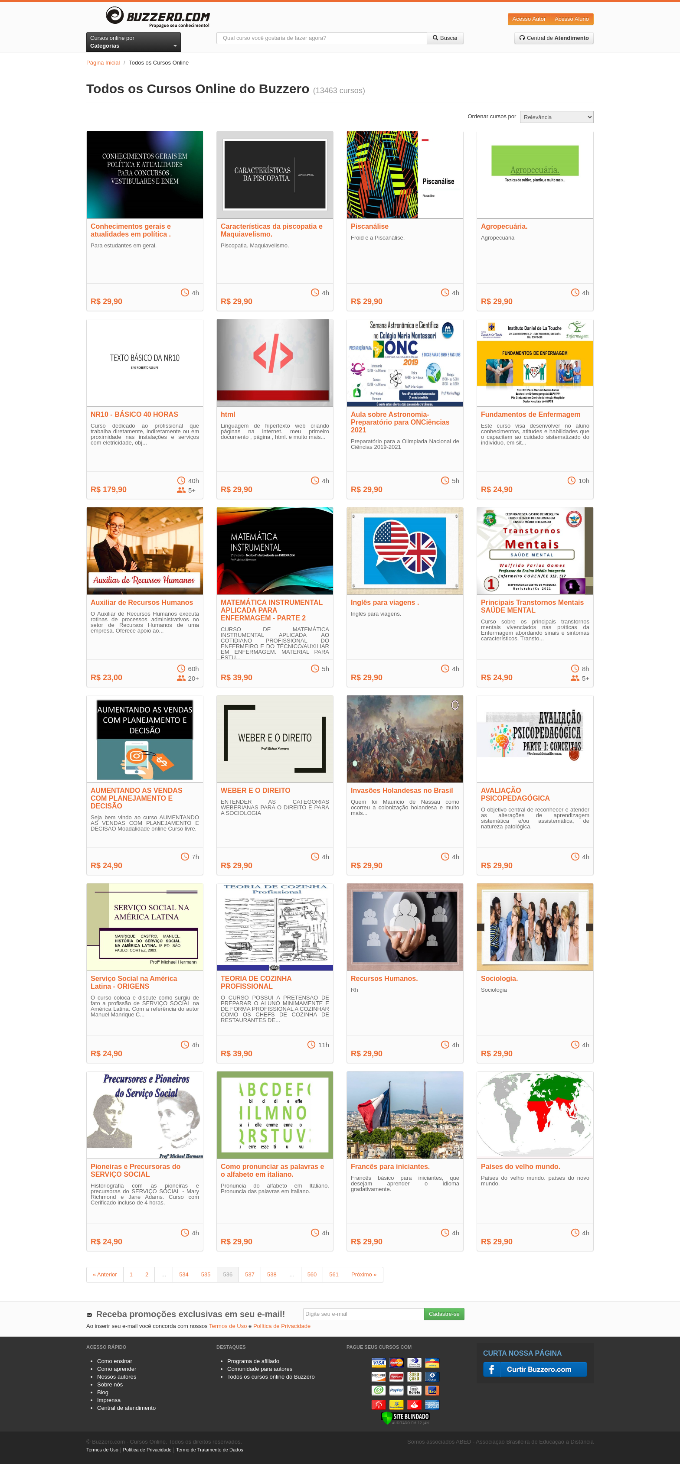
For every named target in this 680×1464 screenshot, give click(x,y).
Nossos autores (116, 1376)
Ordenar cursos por (492, 116)
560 (312, 1274)
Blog (102, 1392)
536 (228, 1274)
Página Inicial (103, 62)
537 (250, 1274)
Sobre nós (110, 1384)
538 (272, 1274)
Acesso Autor (529, 19)
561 (334, 1274)
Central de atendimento (126, 1408)
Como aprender (116, 1369)
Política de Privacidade (282, 1326)
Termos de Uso (228, 1326)
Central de (554, 38)
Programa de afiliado (253, 1361)
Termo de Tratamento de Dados (209, 1449)
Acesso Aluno (572, 19)
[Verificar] (405, 1417)
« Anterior (105, 1274)
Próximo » (364, 1274)
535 (206, 1274)
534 (184, 1274)
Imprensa (109, 1400)
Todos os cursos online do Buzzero (271, 1376)
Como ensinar (114, 1361)
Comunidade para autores (259, 1369)
